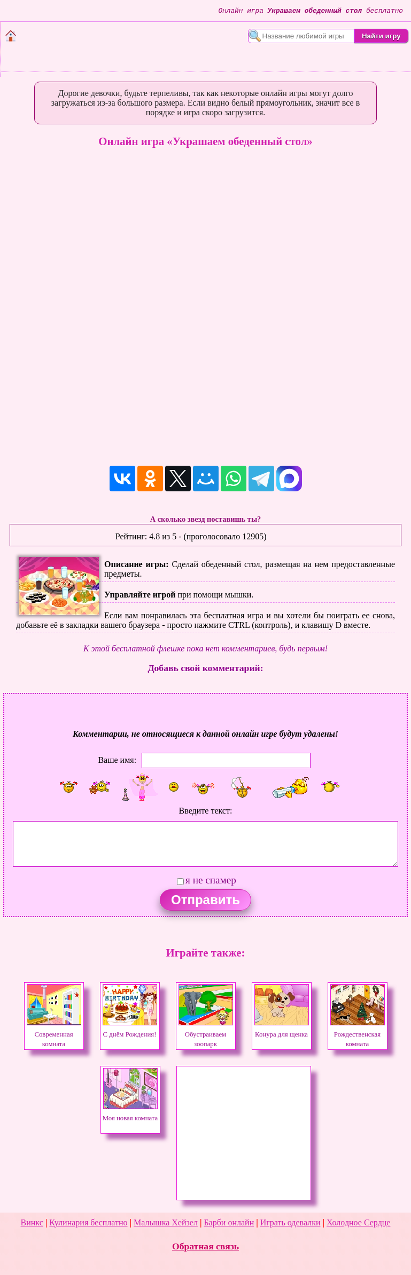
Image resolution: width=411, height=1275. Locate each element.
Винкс (32, 1222)
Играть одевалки (290, 1222)
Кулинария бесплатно (88, 1222)
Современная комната (54, 1034)
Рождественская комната (357, 1034)
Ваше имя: (117, 759)
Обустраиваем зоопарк (206, 1034)
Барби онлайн (229, 1222)
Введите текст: (205, 810)
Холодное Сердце (358, 1222)
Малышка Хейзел (166, 1222)
